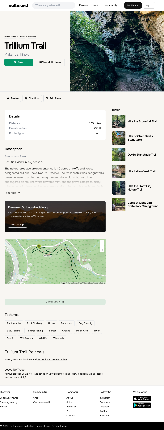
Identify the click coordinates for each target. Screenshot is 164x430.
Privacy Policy (59, 426)
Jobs (69, 402)
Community (110, 5)
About (69, 397)
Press (69, 411)
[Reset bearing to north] (102, 250)
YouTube (104, 415)
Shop (36, 397)
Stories (96, 5)
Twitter (103, 411)
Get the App (133, 5)
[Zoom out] (102, 246)
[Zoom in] (102, 242)
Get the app (17, 224)
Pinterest (104, 406)
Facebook (105, 402)
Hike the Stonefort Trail (142, 121)
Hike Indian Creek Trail (141, 171)
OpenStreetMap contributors (94, 283)
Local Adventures (9, 397)
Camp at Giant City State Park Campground (143, 204)
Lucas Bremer (20, 156)
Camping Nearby (8, 402)
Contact (70, 415)
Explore (83, 5)
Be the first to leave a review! (52, 359)
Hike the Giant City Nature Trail (139, 187)
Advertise (71, 406)
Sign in (149, 5)
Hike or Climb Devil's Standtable (140, 138)
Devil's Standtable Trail (142, 154)
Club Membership (42, 402)
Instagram (105, 397)
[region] (55, 261)
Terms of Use (43, 426)
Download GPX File (55, 301)
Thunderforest (72, 283)
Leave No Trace (30, 373)
